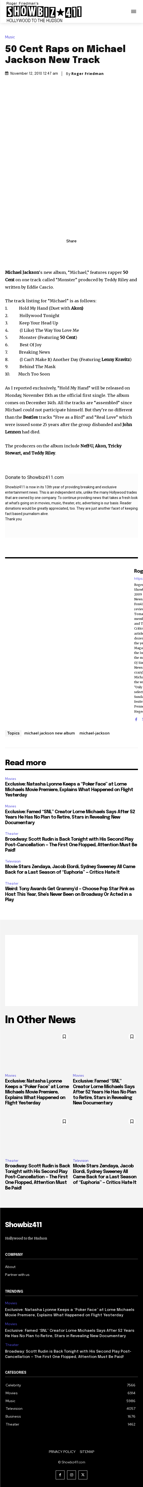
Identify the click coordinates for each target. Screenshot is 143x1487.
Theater (11, 834)
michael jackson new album (49, 732)
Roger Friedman (87, 73)
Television (13, 861)
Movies (10, 779)
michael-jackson (94, 732)
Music (11, 37)
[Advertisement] (71, 970)
